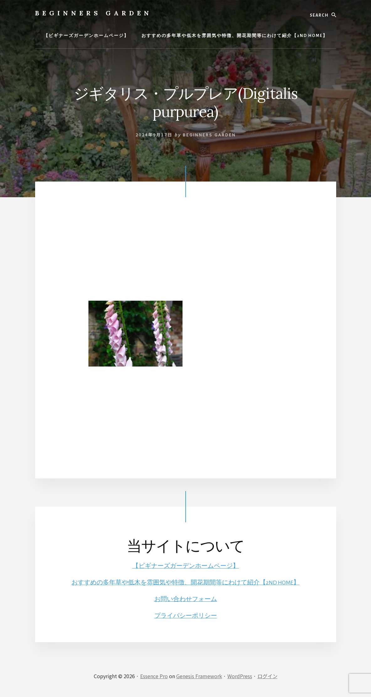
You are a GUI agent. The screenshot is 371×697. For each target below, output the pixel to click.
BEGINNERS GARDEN (93, 13)
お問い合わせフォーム (185, 599)
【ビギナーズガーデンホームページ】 (185, 566)
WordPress (239, 675)
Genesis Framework (199, 675)
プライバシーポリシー (185, 615)
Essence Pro (154, 675)
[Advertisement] (185, 257)
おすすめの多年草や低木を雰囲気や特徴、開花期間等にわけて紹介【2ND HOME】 (185, 582)
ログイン (267, 675)
